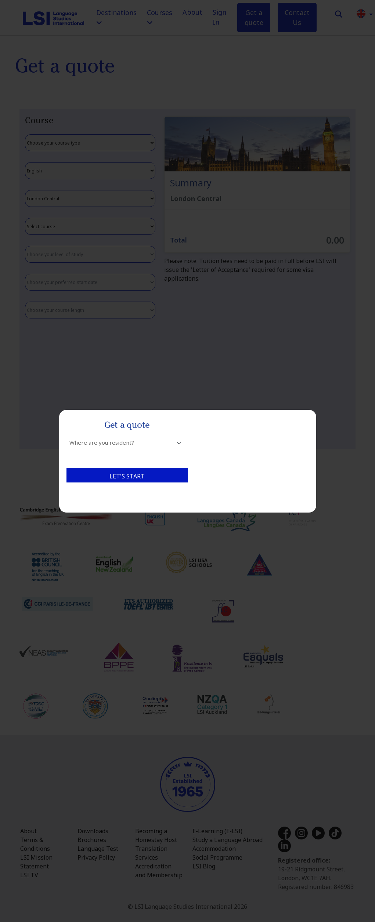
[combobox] (127, 445)
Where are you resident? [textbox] (101, 442)
